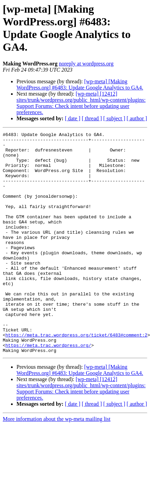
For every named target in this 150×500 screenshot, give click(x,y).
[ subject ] (114, 118)
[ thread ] (92, 118)
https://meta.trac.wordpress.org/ (48, 388)
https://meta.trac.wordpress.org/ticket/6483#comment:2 (76, 376)
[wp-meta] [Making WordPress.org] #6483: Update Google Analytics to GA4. (79, 84)
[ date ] (72, 118)
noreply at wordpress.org (86, 63)
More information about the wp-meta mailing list (57, 463)
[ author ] (137, 118)
